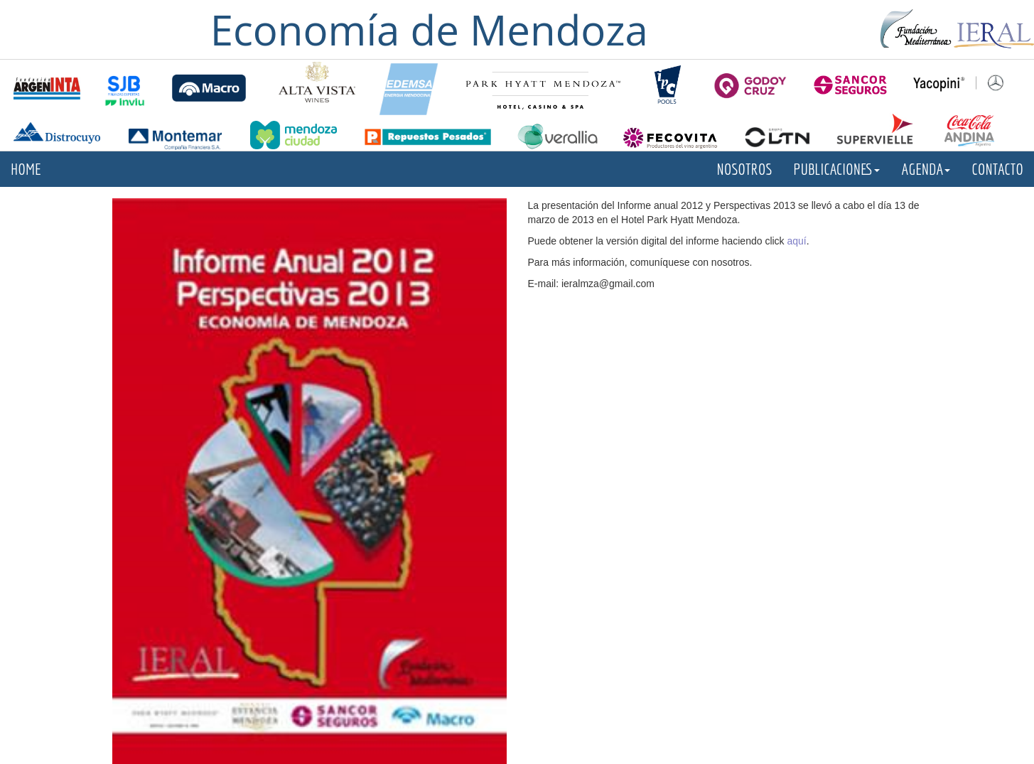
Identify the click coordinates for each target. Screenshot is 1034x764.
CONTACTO (997, 169)
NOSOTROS (744, 169)
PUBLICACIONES (836, 169)
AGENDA (925, 169)
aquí (797, 241)
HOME (26, 169)
